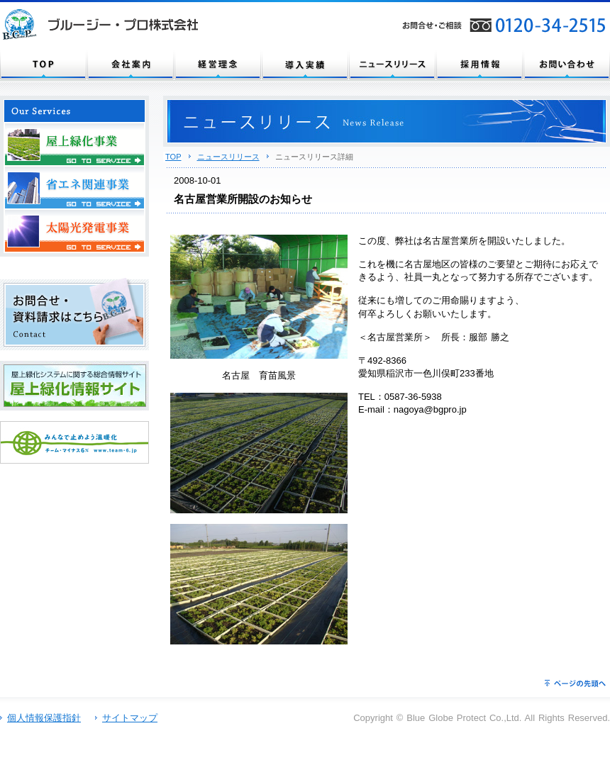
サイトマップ (129, 717)
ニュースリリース (228, 156)
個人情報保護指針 (44, 717)
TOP (173, 156)
